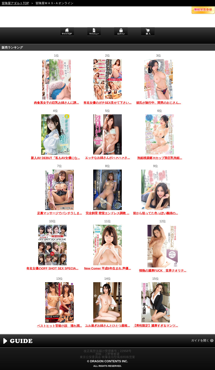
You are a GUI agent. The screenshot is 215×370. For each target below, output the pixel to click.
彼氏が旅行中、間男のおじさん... (158, 102)
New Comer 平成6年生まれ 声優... (107, 268)
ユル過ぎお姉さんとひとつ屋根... (107, 325)
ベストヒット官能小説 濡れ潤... (59, 326)
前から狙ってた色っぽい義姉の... (155, 213)
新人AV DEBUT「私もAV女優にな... (55, 158)
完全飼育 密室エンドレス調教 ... (107, 213)
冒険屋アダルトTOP (15, 3)
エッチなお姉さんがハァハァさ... (107, 157)
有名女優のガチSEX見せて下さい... (107, 102)
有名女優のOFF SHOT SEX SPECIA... (52, 268)
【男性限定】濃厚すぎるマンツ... (155, 325)
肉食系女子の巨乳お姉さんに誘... (56, 102)
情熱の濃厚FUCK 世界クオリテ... (162, 270)
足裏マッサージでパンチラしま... (59, 213)
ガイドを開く (200, 340)
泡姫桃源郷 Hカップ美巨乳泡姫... (159, 158)
